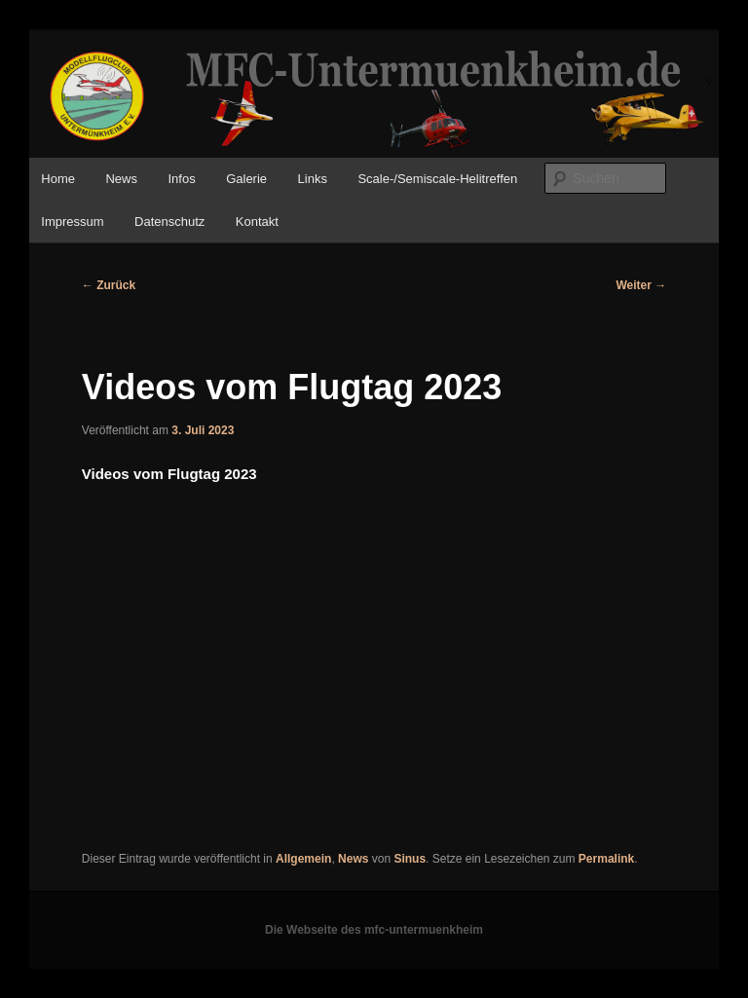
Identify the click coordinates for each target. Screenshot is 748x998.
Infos (181, 178)
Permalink (606, 859)
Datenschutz (169, 221)
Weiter (641, 285)
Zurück (108, 285)
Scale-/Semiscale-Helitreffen (437, 178)
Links (312, 178)
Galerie (246, 178)
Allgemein (303, 859)
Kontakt (257, 221)
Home (58, 178)
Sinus (409, 859)
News (121, 178)
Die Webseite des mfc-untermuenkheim (374, 930)
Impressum (72, 221)
